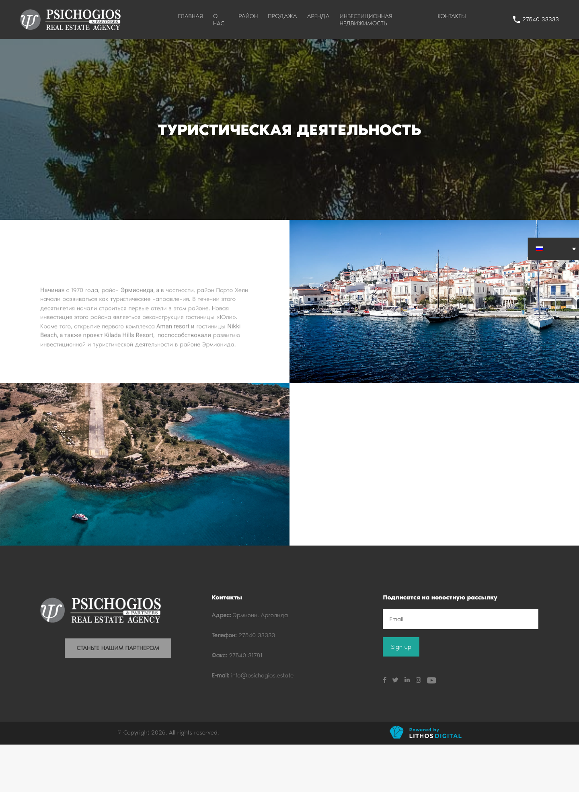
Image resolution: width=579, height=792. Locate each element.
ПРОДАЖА (282, 16)
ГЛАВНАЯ (190, 16)
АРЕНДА (318, 16)
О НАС (218, 19)
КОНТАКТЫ (451, 16)
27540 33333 (540, 19)
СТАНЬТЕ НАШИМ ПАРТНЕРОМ (118, 695)
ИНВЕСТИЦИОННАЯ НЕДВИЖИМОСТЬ (366, 19)
